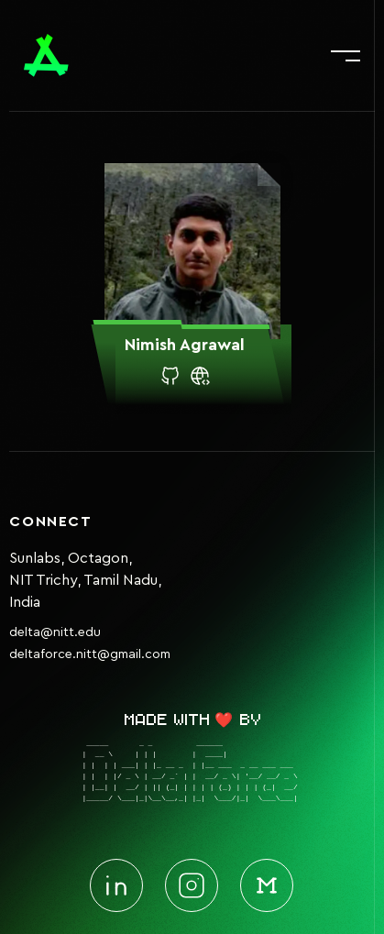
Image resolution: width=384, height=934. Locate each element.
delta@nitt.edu (55, 632)
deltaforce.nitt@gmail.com (89, 654)
